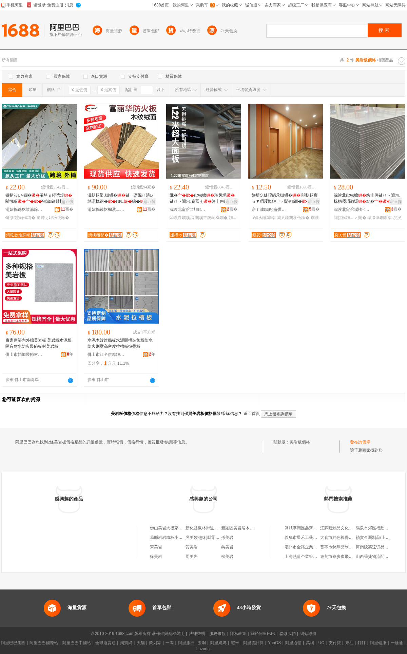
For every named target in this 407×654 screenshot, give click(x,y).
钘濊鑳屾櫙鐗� (20, 217)
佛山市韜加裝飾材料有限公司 (24, 354)
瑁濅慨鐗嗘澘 (379, 217)
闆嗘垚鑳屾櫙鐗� (211, 217)
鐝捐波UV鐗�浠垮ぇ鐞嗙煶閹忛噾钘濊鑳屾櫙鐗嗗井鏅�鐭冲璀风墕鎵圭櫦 (38, 198)
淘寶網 (126, 642)
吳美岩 (227, 547)
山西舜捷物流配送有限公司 (380, 556)
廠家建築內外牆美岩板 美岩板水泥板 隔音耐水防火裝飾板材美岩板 (38, 343)
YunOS (274, 642)
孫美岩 (227, 537)
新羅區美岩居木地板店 (241, 528)
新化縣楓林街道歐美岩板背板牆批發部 (220, 528)
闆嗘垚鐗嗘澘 (182, 217)
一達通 (397, 642)
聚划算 (155, 642)
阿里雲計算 (253, 642)
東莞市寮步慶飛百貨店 (340, 556)
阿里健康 (378, 642)
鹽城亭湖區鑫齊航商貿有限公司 (313, 528)
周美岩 (192, 556)
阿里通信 (293, 642)
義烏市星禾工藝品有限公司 (309, 537)
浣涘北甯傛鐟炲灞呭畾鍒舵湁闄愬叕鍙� (352, 209)
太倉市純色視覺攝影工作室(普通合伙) (354, 537)
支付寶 (335, 642)
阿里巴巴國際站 (44, 642)
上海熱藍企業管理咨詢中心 (309, 556)
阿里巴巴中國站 (76, 642)
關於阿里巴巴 (263, 633)
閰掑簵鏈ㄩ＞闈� (350, 217)
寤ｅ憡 (67, 201)
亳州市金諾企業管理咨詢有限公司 (315, 547)
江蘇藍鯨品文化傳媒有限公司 (346, 528)
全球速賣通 (105, 642)
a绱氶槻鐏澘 (264, 217)
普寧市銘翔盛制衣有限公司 (344, 547)
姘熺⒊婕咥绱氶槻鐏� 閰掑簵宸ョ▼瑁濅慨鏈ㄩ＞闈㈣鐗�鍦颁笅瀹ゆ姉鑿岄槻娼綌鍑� (285, 198)
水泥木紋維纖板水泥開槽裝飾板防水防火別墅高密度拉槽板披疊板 (120, 343)
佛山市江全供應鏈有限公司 (106, 354)
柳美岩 (227, 556)
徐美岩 (156, 556)
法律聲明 (197, 633)
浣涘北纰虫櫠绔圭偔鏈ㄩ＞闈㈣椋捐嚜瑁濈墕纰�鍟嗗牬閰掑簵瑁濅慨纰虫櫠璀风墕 (367, 198)
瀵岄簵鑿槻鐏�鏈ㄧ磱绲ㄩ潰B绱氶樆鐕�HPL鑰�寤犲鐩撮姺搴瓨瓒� (120, 198)
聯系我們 (287, 633)
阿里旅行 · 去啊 (192, 642)
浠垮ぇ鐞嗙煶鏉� (53, 217)
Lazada (203, 649)
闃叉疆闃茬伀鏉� (293, 217)
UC (321, 642)
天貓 (141, 642)
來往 (349, 642)
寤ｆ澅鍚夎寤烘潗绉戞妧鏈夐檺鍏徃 (270, 209)
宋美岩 (156, 547)
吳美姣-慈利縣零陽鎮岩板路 (211, 537)
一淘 (170, 642)
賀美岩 (192, 547)
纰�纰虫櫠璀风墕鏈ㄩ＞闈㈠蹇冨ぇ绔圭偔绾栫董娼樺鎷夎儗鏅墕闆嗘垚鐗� (203, 198)
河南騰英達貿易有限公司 (378, 547)
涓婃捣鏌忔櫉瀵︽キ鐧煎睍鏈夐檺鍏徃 (106, 209)
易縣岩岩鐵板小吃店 (168, 537)
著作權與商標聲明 (168, 633)
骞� (67, 209)
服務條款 (217, 633)
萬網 (310, 642)
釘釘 (361, 642)
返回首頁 (252, 413)
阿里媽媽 (218, 642)
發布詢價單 (360, 442)
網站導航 (308, 633)
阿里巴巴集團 (13, 642)
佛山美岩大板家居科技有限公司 (178, 528)
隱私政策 (238, 633)
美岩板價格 (300, 442)
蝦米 (235, 642)
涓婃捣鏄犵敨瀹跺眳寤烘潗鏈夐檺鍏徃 (24, 209)
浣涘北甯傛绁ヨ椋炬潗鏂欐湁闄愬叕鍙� (188, 209)
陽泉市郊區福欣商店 (374, 528)
